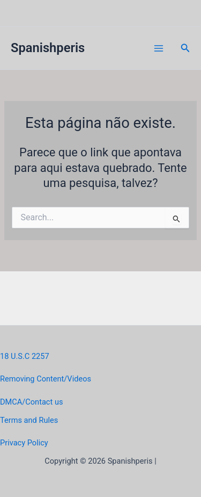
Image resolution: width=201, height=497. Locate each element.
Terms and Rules (29, 420)
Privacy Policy (24, 443)
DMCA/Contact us (31, 402)
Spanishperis (48, 47)
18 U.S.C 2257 (24, 356)
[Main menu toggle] (158, 48)
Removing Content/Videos (45, 379)
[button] (185, 48)
